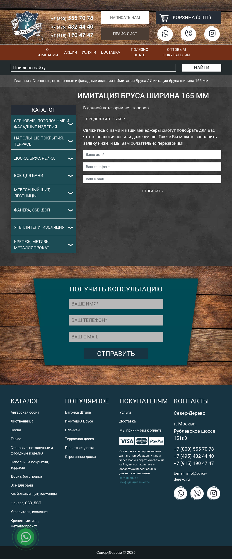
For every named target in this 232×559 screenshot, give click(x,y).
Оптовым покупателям (176, 52)
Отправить (152, 191)
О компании (47, 52)
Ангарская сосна (25, 412)
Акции (70, 52)
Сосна (16, 430)
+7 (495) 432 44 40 (194, 456)
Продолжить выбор (105, 119)
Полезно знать (139, 52)
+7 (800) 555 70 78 (194, 449)
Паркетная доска (79, 448)
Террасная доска (79, 439)
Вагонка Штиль (78, 412)
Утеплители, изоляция (39, 227)
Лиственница (22, 421)
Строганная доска (80, 457)
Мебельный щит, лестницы (32, 192)
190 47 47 (72, 34)
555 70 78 (72, 17)
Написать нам (125, 17)
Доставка (110, 52)
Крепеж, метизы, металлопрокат (32, 244)
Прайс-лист (125, 33)
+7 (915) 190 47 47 (194, 463)
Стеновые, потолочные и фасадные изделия (41, 123)
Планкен (72, 430)
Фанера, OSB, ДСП (32, 210)
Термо (16, 439)
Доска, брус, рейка (34, 158)
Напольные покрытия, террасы (39, 141)
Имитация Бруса (79, 421)
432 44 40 (72, 26)
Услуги (89, 52)
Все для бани (28, 175)
